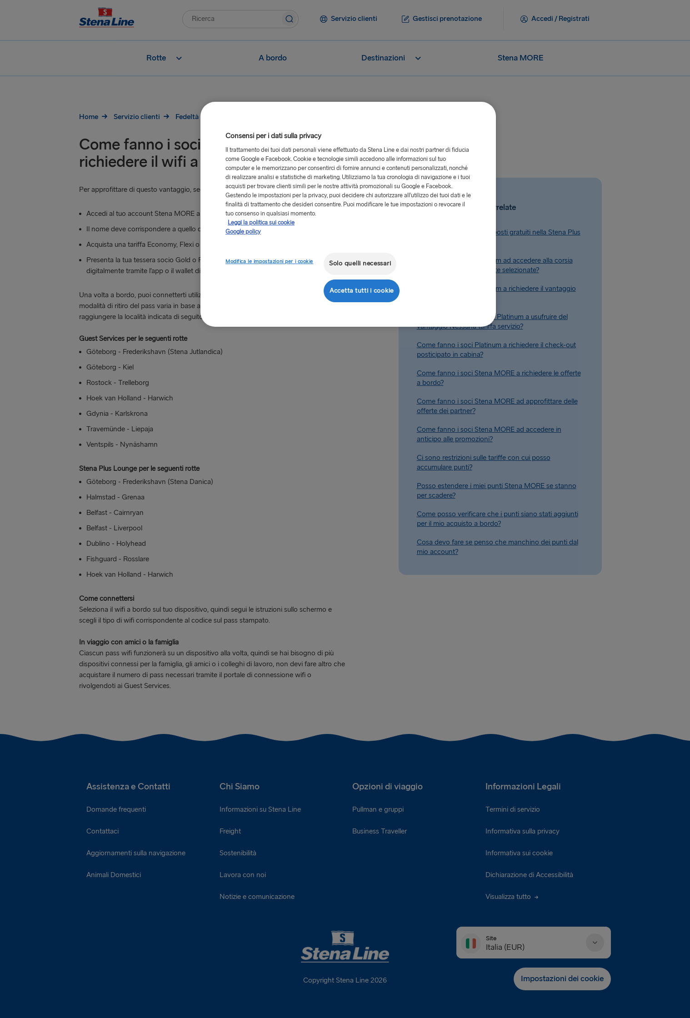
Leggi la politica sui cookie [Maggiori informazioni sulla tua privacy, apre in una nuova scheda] (261, 222)
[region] (348, 214)
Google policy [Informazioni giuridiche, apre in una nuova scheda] (243, 231)
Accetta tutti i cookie (362, 290)
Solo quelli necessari (360, 263)
